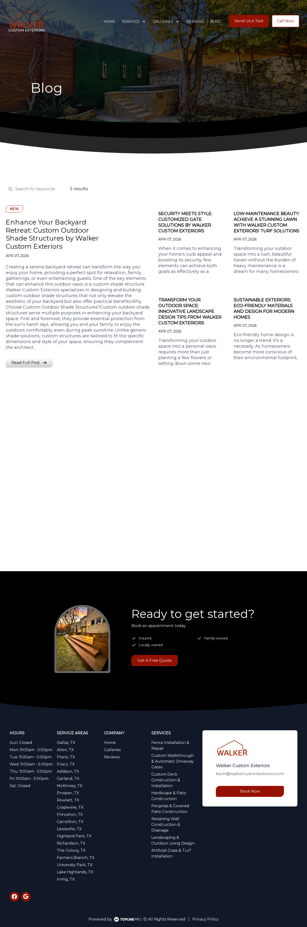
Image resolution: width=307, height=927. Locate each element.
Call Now (285, 21)
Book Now (250, 791)
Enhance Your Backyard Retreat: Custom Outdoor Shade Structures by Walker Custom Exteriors (52, 234)
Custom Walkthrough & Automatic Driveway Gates (172, 761)
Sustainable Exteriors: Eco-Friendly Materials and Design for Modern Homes (264, 308)
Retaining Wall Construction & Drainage (165, 825)
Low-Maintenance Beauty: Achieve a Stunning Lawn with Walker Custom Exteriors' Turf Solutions (266, 222)
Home (109, 21)
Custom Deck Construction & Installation (165, 780)
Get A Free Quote (154, 660)
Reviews (195, 21)
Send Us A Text (249, 21)
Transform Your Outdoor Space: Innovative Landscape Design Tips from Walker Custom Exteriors (189, 311)
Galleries (112, 750)
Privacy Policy (205, 919)
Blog (215, 21)
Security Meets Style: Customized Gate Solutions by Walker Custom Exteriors (185, 222)
